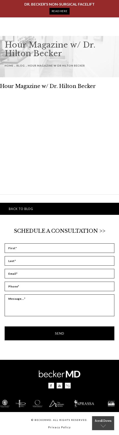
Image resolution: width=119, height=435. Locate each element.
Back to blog (21, 209)
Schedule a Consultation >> (59, 231)
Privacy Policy (59, 427)
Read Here (59, 11)
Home (9, 65)
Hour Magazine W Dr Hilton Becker (56, 65)
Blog (20, 65)
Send (59, 333)
